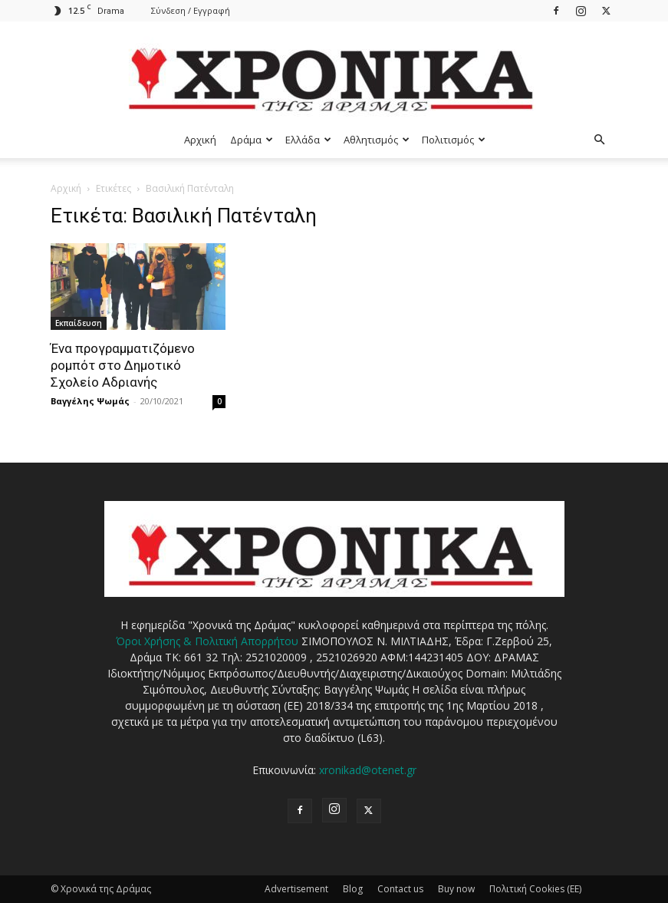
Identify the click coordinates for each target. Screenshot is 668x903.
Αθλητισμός (377, 140)
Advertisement (296, 888)
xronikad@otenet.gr (367, 770)
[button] (599, 140)
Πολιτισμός (453, 140)
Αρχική (200, 140)
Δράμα (251, 140)
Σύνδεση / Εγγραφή (190, 10)
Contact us (400, 888)
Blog (353, 888)
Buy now (456, 888)
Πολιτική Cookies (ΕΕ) (535, 888)
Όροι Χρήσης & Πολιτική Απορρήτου (207, 641)
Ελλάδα (308, 140)
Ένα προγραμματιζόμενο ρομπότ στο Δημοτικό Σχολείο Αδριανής (123, 365)
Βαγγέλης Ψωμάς (90, 401)
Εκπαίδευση (78, 323)
